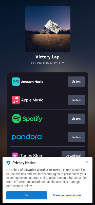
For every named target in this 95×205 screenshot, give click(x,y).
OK (27, 195)
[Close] (87, 162)
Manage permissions (67, 195)
